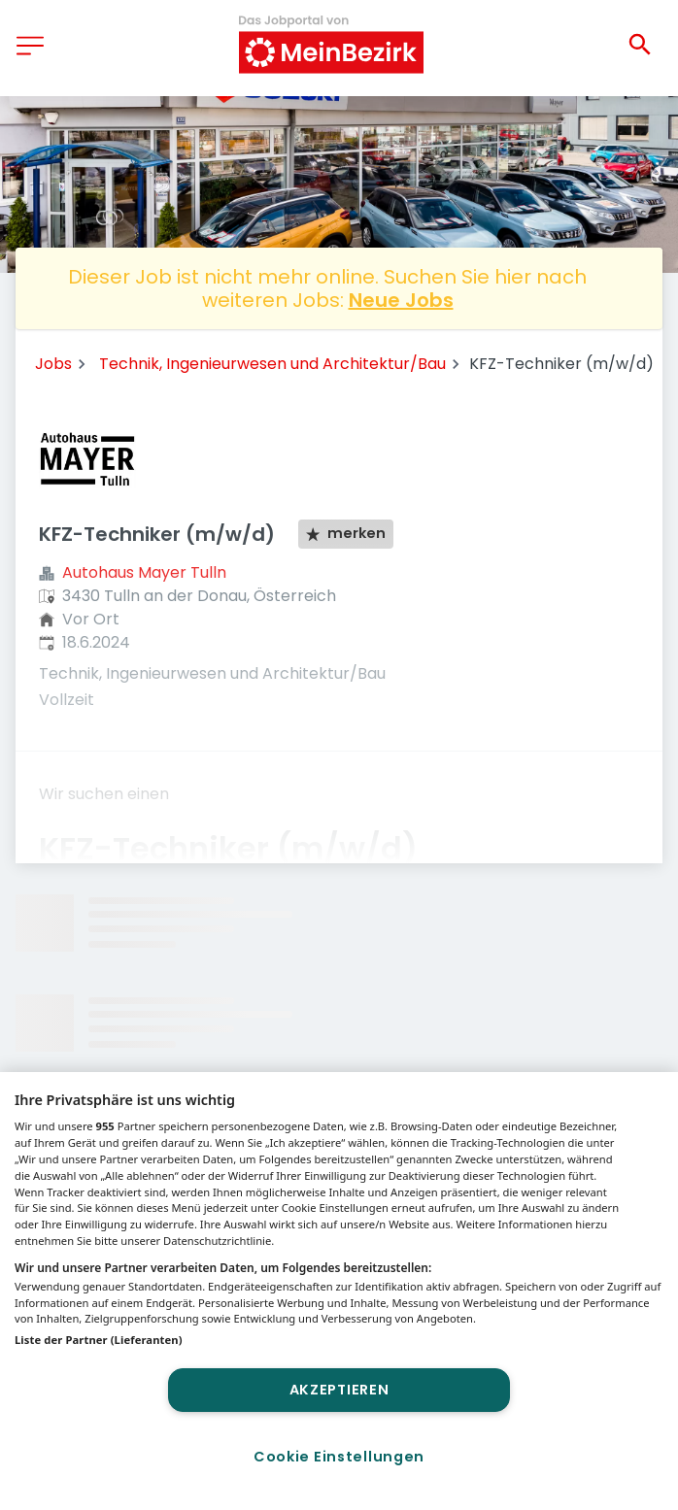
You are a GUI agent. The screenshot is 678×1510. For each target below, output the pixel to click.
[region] (339, 1291)
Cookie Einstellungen (339, 1456)
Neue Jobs (401, 300)
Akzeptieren (339, 1389)
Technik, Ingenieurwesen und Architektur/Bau (272, 363)
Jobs (53, 363)
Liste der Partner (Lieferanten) (99, 1339)
